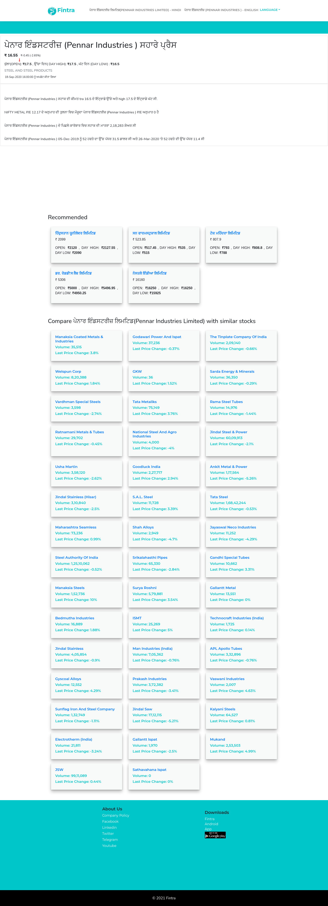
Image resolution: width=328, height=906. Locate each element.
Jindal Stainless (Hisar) (75, 497)
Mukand (217, 739)
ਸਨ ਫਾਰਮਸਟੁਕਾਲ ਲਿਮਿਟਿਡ (151, 233)
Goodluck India (146, 467)
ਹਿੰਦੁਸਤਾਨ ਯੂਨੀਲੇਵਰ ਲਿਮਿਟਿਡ (75, 233)
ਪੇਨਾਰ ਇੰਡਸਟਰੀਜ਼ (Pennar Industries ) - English (221, 10)
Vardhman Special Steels (78, 402)
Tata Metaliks (145, 402)
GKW (137, 371)
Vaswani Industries (227, 679)
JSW (59, 770)
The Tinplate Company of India (238, 337)
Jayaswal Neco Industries (233, 527)
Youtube (109, 846)
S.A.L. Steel (143, 497)
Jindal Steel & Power (228, 432)
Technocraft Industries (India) (237, 618)
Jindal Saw (142, 709)
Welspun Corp (68, 371)
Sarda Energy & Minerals (232, 371)
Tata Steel (219, 497)
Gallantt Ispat (145, 739)
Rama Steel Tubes (226, 402)
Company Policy (115, 815)
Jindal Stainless (69, 648)
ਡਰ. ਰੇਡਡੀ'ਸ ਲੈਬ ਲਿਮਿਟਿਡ (73, 273)
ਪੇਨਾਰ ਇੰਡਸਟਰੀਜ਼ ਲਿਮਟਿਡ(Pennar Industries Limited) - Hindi (135, 10)
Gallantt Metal (223, 588)
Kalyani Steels (222, 709)
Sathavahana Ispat (150, 770)
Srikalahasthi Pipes (150, 557)
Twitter (108, 834)
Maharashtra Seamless (75, 527)
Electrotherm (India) (73, 739)
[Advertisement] (164, 177)
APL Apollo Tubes (226, 648)
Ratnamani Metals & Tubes (79, 432)
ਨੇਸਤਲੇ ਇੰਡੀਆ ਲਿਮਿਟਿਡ (150, 273)
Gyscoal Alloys (68, 679)
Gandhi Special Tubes (229, 557)
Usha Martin (66, 467)
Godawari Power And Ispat (157, 337)
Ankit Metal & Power (228, 467)
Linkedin (109, 828)
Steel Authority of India (76, 557)
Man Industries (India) (153, 648)
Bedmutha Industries (74, 618)
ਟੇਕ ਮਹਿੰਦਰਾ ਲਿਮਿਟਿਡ (225, 233)
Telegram (110, 840)
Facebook (110, 822)
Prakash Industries (150, 679)
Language (269, 10)
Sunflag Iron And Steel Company (85, 709)
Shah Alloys (143, 527)
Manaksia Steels (70, 588)
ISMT (137, 618)
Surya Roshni (144, 588)
